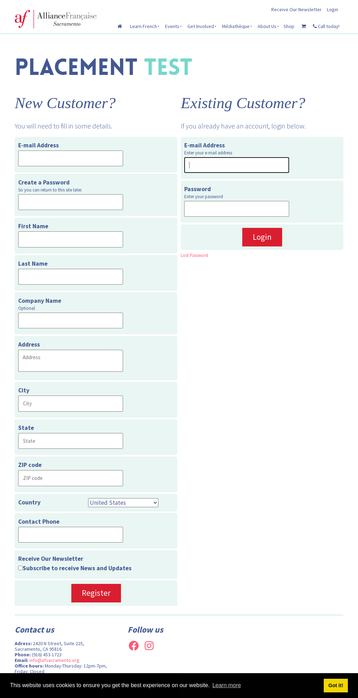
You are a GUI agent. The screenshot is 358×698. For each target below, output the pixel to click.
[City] (70, 403)
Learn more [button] (226, 685)
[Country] (123, 502)
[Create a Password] (70, 202)
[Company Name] (70, 320)
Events (172, 26)
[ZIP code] (70, 478)
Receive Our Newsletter (296, 9)
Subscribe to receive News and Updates (77, 568)
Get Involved (200, 26)
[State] (70, 441)
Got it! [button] (335, 685)
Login (332, 9)
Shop (289, 26)
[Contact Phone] (70, 535)
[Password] (236, 209)
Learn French (143, 26)
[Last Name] (70, 277)
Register (96, 593)
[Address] (70, 361)
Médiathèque (236, 26)
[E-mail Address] (70, 158)
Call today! (326, 26)
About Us (267, 26)
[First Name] (70, 239)
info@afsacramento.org (54, 660)
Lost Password (194, 255)
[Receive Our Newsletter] (20, 568)
